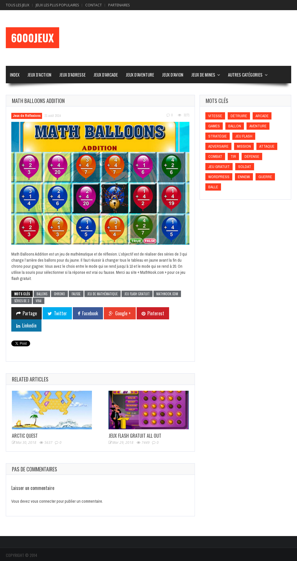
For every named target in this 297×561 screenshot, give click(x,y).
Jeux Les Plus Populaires (57, 5)
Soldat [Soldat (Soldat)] (244, 166)
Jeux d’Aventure (140, 74)
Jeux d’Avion (172, 74)
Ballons (42, 294)
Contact (93, 5)
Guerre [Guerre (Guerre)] (265, 176)
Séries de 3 (21, 300)
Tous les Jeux (17, 5)
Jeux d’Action (39, 74)
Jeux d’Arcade (105, 74)
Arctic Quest (25, 435)
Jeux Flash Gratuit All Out (134, 435)
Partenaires (119, 5)
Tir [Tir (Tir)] (233, 156)
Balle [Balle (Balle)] (213, 186)
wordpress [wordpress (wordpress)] (218, 176)
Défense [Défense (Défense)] (252, 156)
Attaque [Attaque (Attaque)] (266, 146)
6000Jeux (32, 38)
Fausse (76, 294)
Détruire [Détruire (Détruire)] (239, 115)
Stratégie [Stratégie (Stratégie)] (217, 136)
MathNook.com (167, 294)
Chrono (59, 294)
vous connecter (43, 501)
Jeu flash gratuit (137, 294)
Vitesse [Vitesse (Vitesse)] (215, 115)
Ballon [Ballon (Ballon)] (234, 126)
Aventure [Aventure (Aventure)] (258, 126)
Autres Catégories (245, 74)
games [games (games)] (214, 126)
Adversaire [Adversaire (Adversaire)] (218, 146)
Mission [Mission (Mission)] (244, 146)
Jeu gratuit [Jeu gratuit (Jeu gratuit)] (219, 166)
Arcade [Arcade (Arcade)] (262, 115)
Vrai (38, 300)
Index (14, 74)
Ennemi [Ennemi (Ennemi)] (244, 176)
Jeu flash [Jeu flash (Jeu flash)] (243, 136)
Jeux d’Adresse (72, 74)
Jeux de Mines (203, 74)
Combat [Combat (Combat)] (215, 156)
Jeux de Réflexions (27, 115)
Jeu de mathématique (102, 294)
